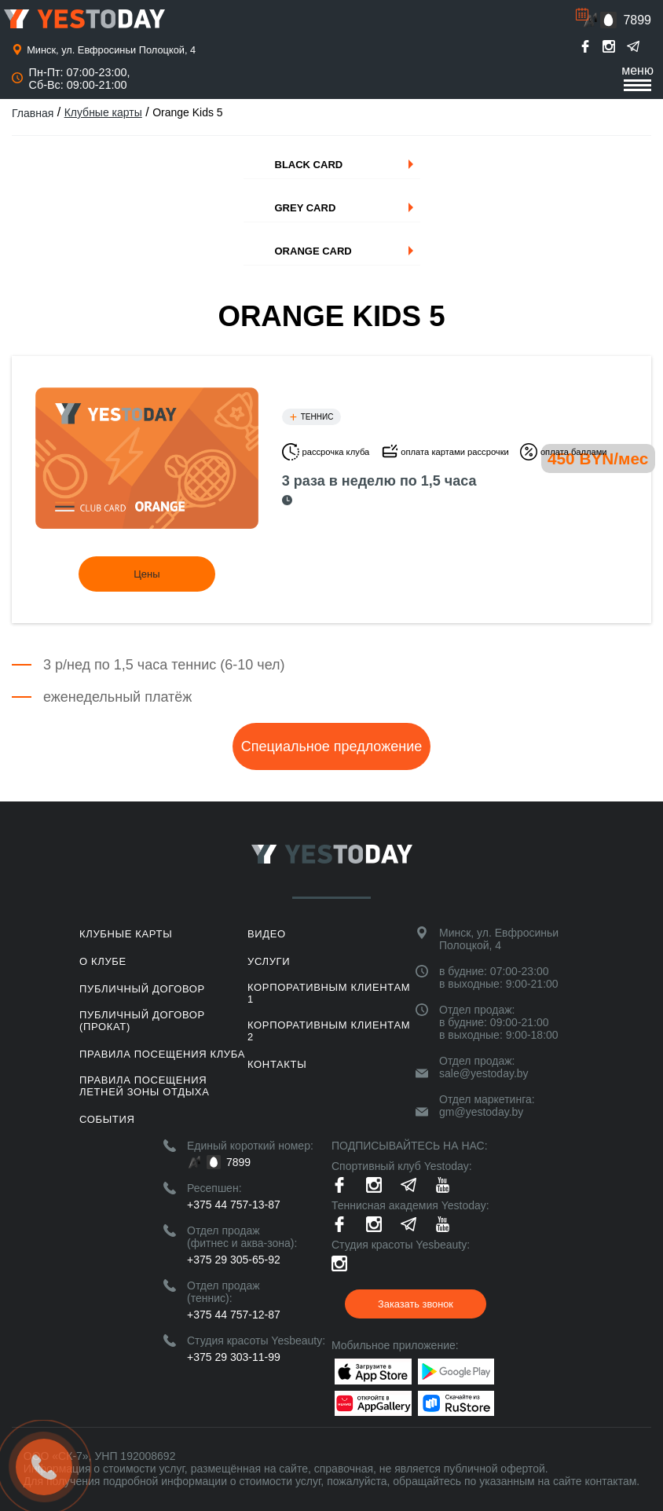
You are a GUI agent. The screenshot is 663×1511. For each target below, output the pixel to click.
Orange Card (313, 251)
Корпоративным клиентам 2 (328, 1031)
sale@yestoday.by (484, 1073)
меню (637, 77)
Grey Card (305, 208)
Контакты (276, 1064)
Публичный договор (142, 989)
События (106, 1119)
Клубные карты (103, 112)
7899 (637, 20)
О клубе (102, 961)
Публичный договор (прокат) (142, 1020)
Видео (266, 934)
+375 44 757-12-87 (233, 1314)
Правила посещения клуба (162, 1054)
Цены (146, 574)
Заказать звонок (415, 1304)
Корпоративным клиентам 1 (328, 993)
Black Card (309, 165)
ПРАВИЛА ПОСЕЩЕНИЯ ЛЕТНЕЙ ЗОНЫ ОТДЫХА (144, 1086)
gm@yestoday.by (481, 1112)
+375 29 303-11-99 (233, 1357)
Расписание (582, 14)
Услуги (268, 961)
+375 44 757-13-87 (233, 1204)
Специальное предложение (331, 746)
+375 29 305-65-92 (233, 1259)
